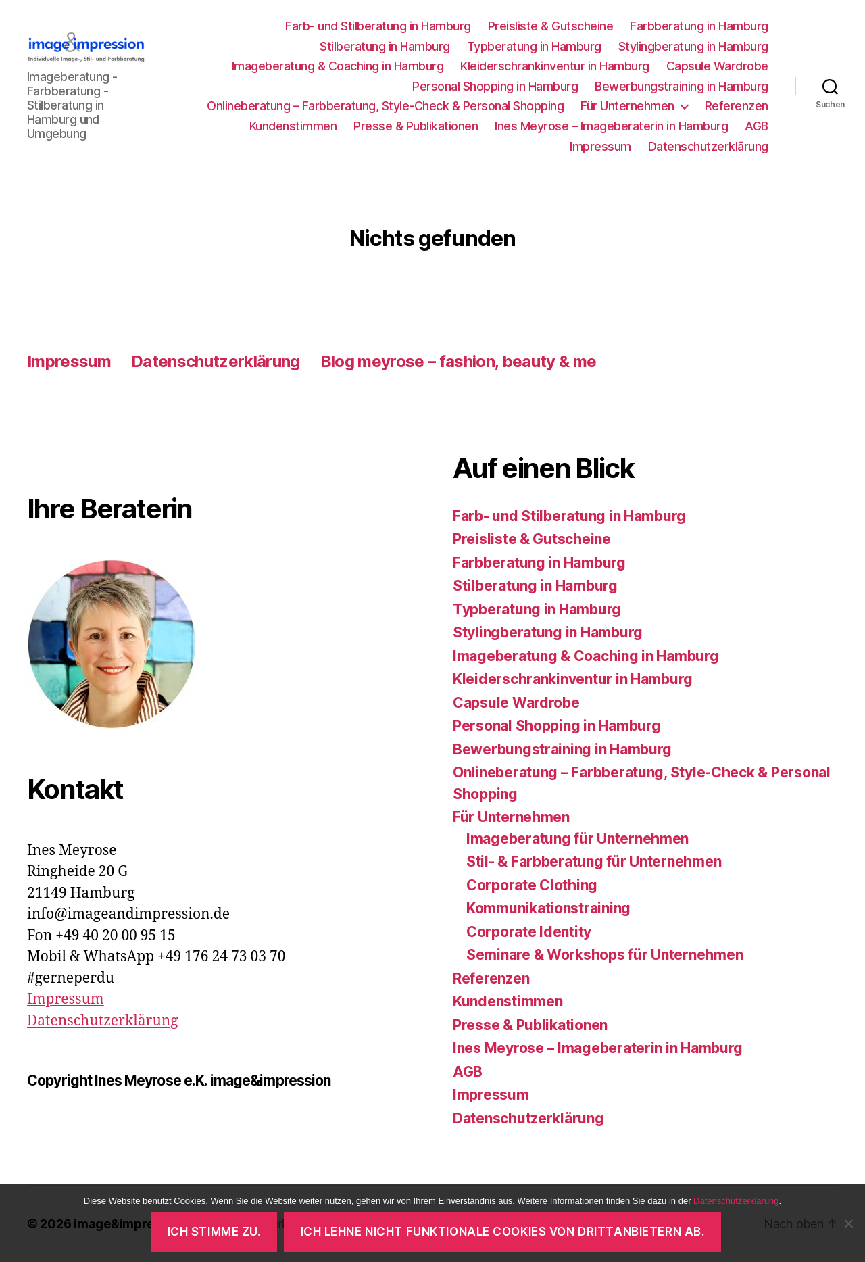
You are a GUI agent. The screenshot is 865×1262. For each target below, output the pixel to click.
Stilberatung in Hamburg (385, 46)
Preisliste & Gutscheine (551, 26)
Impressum (600, 146)
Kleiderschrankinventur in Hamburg (554, 66)
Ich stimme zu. (214, 1231)
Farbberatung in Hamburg (699, 26)
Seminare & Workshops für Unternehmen (604, 954)
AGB (756, 126)
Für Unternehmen (627, 106)
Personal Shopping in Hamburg (495, 86)
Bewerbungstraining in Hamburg (681, 86)
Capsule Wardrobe (717, 66)
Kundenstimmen (293, 126)
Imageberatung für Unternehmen (577, 838)
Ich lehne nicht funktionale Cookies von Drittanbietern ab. (503, 1231)
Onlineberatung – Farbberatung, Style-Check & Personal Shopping (385, 106)
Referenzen (736, 106)
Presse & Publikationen (415, 126)
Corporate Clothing (531, 885)
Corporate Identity (528, 931)
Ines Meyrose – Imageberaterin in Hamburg (611, 126)
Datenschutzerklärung (708, 146)
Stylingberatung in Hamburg (693, 46)
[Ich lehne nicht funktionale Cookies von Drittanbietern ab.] (848, 1223)
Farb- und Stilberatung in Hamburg (378, 26)
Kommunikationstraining (548, 908)
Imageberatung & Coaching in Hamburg (338, 66)
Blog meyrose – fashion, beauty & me (458, 361)
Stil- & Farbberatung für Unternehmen (593, 861)
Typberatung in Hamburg (534, 46)
